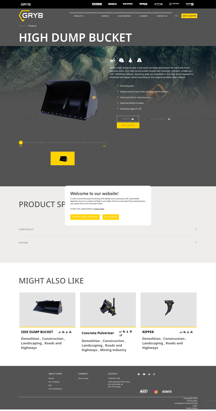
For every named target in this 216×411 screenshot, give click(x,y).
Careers (144, 16)
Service (51, 380)
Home (22, 25)
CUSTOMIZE (110, 217)
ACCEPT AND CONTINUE (85, 217)
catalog (127, 120)
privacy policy (99, 209)
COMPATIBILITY (26, 231)
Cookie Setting (191, 410)
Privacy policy (192, 402)
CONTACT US (162, 16)
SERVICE (105, 16)
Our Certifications (55, 390)
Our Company (124, 16)
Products (78, 16)
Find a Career (83, 380)
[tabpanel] (47, 323)
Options (23, 244)
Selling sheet (160, 120)
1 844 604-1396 (114, 380)
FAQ (50, 387)
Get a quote (189, 16)
